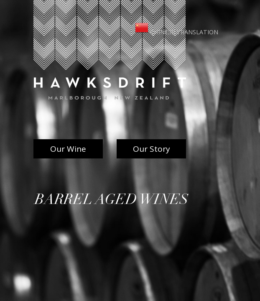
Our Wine (68, 148)
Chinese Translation (176, 32)
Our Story (151, 148)
